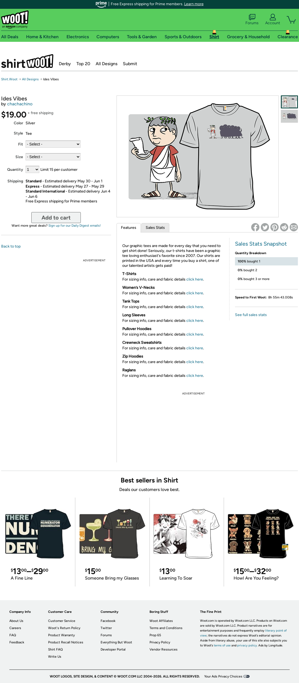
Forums (252, 19)
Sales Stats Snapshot (261, 243)
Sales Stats (155, 227)
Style (18, 133)
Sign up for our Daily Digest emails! (74, 225)
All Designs (106, 63)
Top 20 (83, 63)
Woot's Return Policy (64, 628)
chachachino (19, 103)
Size (19, 157)
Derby (65, 63)
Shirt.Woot (27, 61)
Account (272, 19)
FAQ (12, 635)
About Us (16, 621)
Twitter (106, 628)
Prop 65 (155, 635)
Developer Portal (113, 649)
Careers (15, 628)
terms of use (222, 645)
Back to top (11, 246)
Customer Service (61, 621)
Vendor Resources (164, 649)
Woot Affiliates (161, 621)
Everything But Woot (116, 642)
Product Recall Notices (65, 642)
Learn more (194, 4)
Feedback (16, 642)
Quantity (15, 169)
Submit (130, 63)
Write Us (54, 657)
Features (128, 227)
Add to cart (56, 217)
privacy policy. (247, 645)
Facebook (108, 621)
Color (18, 123)
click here (194, 279)
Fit (20, 144)
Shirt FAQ (55, 649)
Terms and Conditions (166, 628)
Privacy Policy (160, 642)
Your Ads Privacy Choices (223, 676)
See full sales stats (251, 314)
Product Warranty (61, 635)
